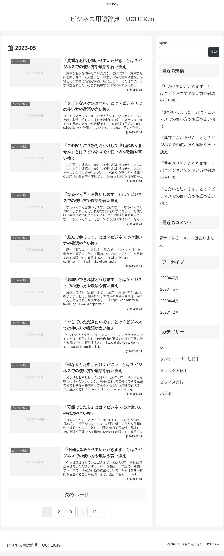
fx (161, 347)
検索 (163, 43)
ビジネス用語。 (174, 382)
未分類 (166, 393)
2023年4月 (169, 301)
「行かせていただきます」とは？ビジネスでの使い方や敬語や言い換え (187, 93)
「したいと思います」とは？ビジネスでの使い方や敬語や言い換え (187, 196)
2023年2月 (169, 312)
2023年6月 (169, 278)
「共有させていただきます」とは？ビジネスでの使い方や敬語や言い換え (187, 170)
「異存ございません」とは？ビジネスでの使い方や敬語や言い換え (187, 144)
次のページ (76, 500)
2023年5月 (169, 289)
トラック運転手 (174, 370)
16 (94, 517)
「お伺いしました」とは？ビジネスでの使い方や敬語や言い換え (187, 119)
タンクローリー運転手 (180, 359)
